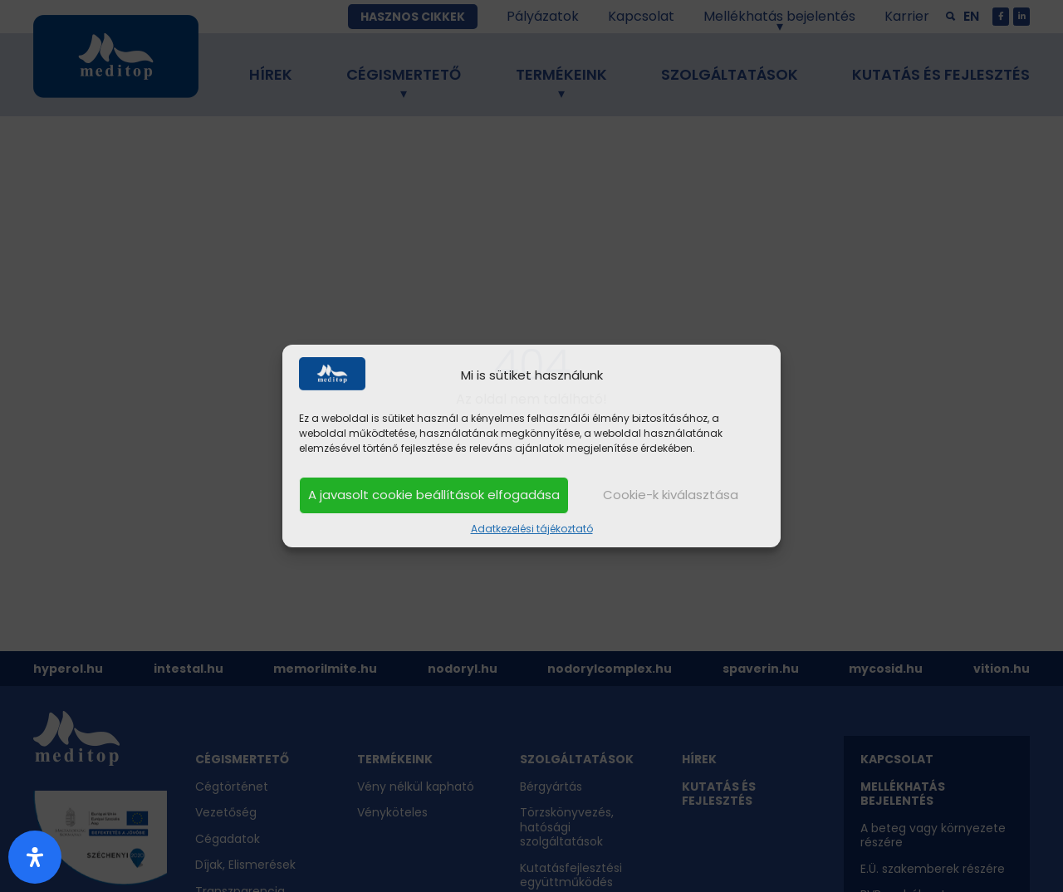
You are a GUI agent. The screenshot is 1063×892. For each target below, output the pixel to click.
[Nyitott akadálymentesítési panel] (34, 857)
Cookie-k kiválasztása (670, 494)
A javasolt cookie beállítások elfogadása (434, 494)
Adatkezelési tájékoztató (532, 528)
